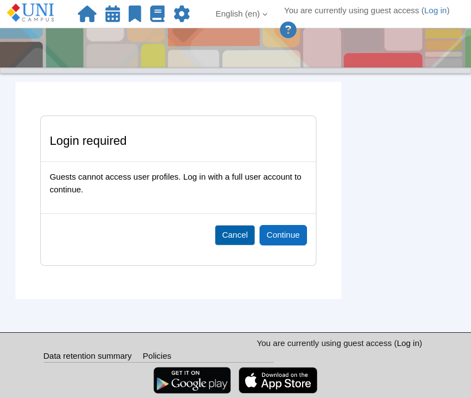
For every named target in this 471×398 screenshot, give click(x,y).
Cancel (235, 234)
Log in (435, 10)
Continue (283, 234)
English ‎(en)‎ (237, 13)
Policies (157, 355)
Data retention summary (88, 355)
